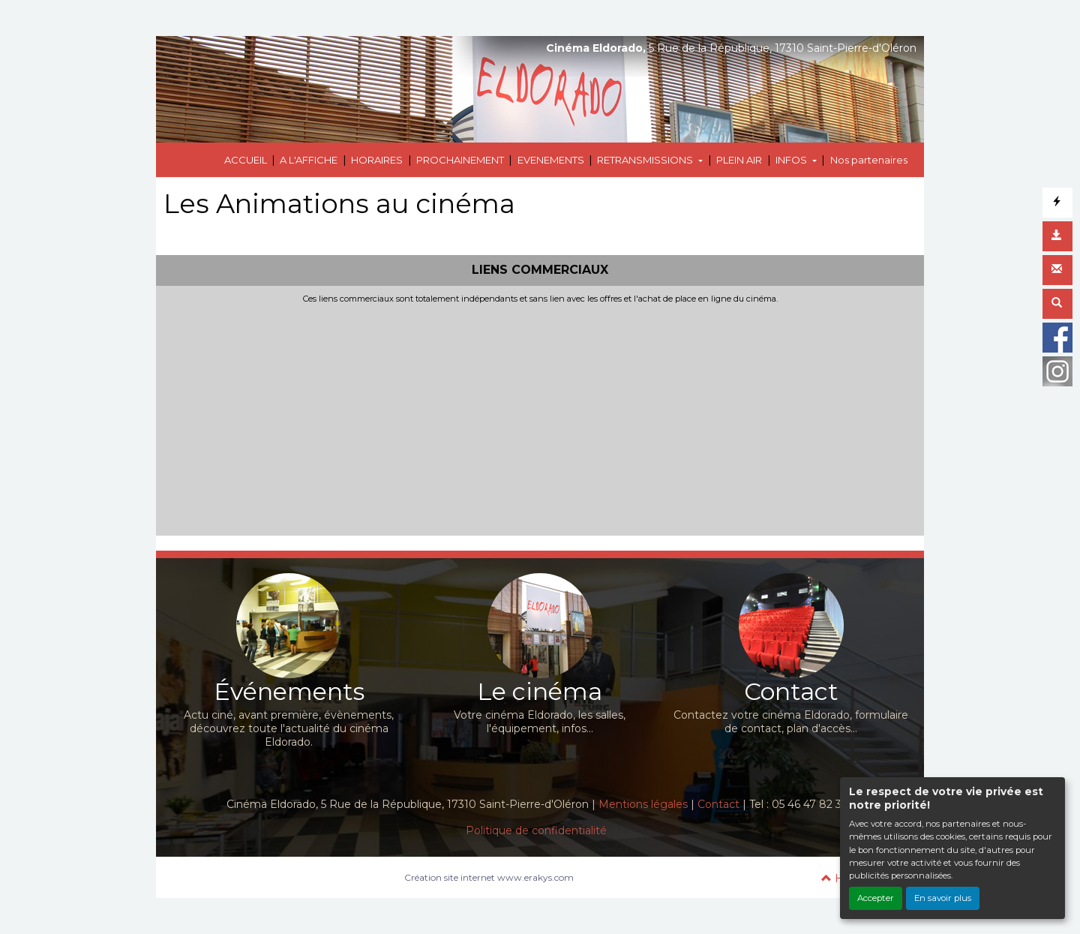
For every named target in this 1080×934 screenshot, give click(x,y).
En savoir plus (942, 898)
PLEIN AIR (739, 160)
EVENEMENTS (551, 160)
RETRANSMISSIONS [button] (646, 160)
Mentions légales (643, 804)
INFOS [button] (792, 160)
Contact (719, 804)
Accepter (875, 898)
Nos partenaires (869, 160)
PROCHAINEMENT (460, 160)
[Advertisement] (540, 416)
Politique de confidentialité (536, 830)
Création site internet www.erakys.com (489, 877)
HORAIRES (377, 160)
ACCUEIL (245, 160)
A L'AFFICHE (309, 160)
